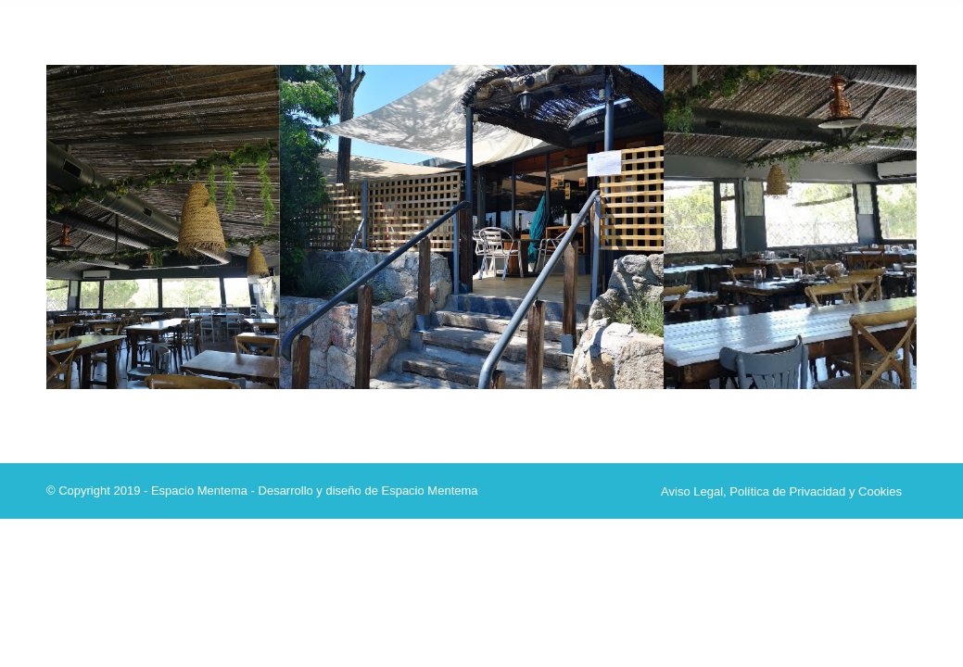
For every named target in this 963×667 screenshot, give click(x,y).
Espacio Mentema (429, 490)
